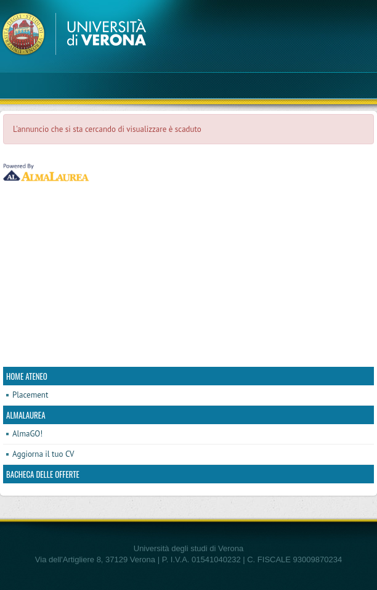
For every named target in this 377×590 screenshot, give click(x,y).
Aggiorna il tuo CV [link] (43, 454)
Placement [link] (30, 395)
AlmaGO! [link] (27, 433)
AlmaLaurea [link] (26, 415)
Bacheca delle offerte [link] (42, 474)
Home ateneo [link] (26, 376)
